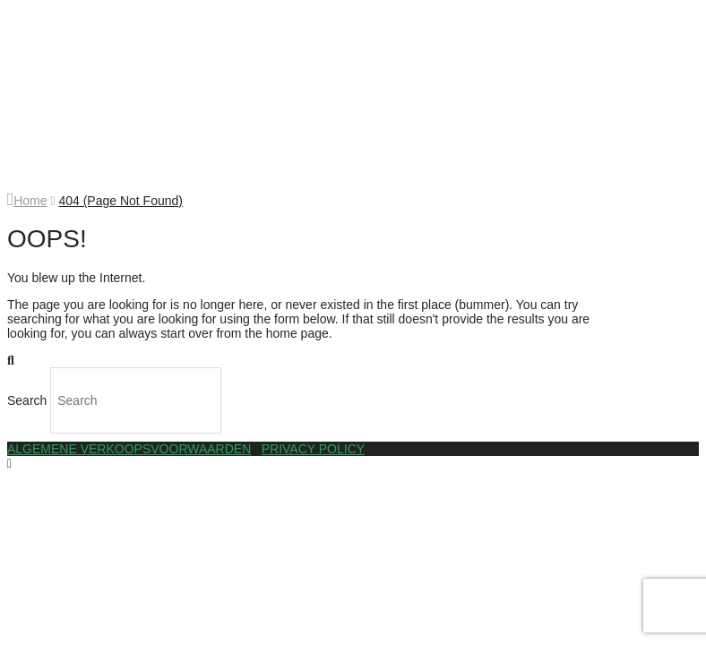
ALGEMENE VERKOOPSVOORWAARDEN (129, 449)
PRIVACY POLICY (313, 449)
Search (27, 400)
